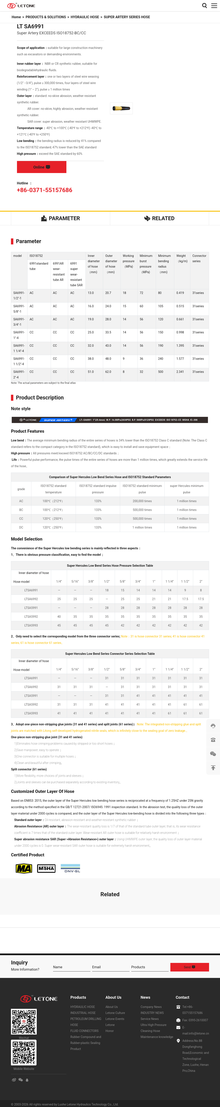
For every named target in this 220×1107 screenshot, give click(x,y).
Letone (110, 1023)
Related (159, 218)
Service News (150, 1017)
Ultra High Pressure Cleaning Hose (154, 1026)
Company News (151, 1005)
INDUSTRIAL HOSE (83, 1011)
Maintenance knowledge (157, 1035)
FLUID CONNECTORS (84, 1029)
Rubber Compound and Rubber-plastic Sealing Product (85, 1041)
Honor (109, 1029)
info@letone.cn (199, 1031)
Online (41, 167)
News (145, 995)
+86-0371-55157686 (43, 190)
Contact (182, 995)
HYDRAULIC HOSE (85, 17)
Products (78, 995)
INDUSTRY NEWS (152, 1011)
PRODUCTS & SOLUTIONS (46, 17)
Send (189, 965)
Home (16, 17)
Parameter (60, 218)
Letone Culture (115, 1011)
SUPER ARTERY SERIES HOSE (127, 17)
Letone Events (114, 1017)
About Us (113, 995)
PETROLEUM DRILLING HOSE (85, 1020)
